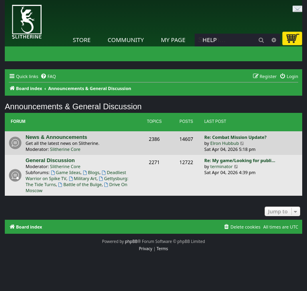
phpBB (131, 241)
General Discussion (50, 160)
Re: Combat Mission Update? (235, 137)
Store (82, 40)
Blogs (91, 172)
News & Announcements (56, 137)
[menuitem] (48, 76)
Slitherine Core (65, 149)
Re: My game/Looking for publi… (239, 160)
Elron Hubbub (224, 143)
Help (210, 40)
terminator (221, 166)
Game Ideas (66, 172)
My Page (173, 40)
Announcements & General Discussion (73, 106)
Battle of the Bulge (80, 184)
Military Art (83, 178)
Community (126, 40)
